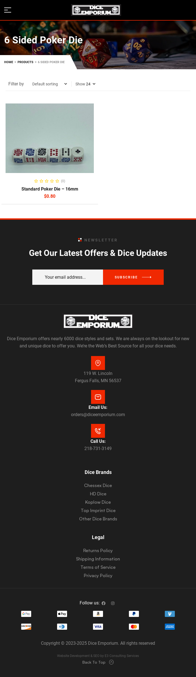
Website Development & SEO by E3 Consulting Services (98, 656)
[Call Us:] (98, 431)
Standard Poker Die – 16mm (49, 189)
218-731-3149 (98, 448)
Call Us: (98, 441)
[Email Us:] (98, 397)
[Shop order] (49, 84)
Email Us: (98, 407)
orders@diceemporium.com (98, 414)
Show (80, 84)
